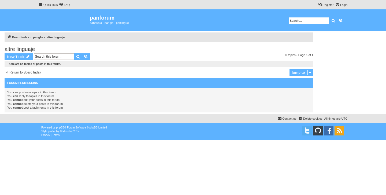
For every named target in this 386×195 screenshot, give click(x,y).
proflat (51, 131)
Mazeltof (67, 131)
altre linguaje (20, 49)
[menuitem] (64, 5)
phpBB (60, 127)
